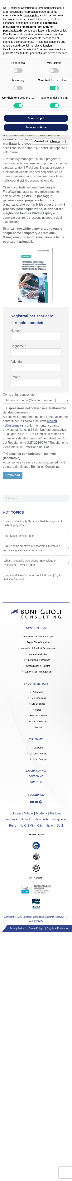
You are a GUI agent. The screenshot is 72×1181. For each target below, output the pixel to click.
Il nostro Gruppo (38, 759)
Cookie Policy (35, 928)
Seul (60, 825)
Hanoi (50, 825)
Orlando (26, 819)
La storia (38, 747)
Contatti (36, 782)
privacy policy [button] (31, 15)
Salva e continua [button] (35, 127)
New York (10, 819)
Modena (41, 813)
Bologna (15, 813)
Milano (28, 813)
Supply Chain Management (38, 671)
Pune (12, 825)
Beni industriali (38, 698)
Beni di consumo (38, 715)
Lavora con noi (36, 770)
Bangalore (59, 819)
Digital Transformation (38, 642)
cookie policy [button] (58, 30)
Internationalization (38, 654)
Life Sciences (38, 704)
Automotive (38, 692)
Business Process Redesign (38, 636)
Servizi (38, 727)
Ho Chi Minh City (30, 825)
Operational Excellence (38, 660)
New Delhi (42, 819)
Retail (38, 709)
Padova (55, 813)
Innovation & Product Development (38, 648)
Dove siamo (36, 776)
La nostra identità (38, 753)
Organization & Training (38, 666)
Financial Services (38, 721)
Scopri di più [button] (36, 118)
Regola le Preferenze (58, 928)
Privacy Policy (17, 928)
